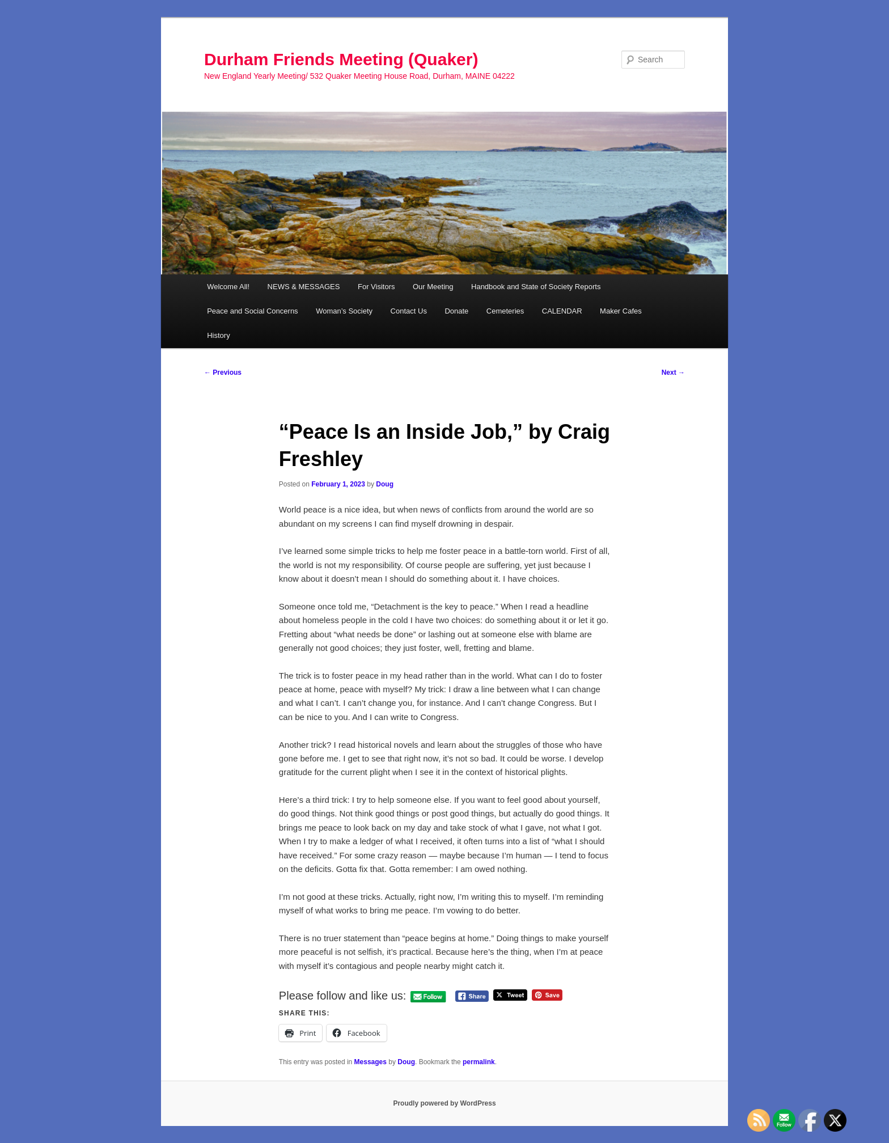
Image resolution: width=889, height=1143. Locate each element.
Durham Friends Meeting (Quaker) (341, 59)
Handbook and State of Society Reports (535, 286)
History (218, 335)
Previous (223, 372)
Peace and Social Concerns (252, 311)
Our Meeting (433, 286)
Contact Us (409, 311)
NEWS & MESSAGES (304, 286)
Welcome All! (228, 286)
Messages (370, 1062)
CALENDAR (562, 311)
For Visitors (376, 286)
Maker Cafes (621, 311)
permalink (479, 1062)
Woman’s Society (344, 311)
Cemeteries (505, 311)
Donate (456, 311)
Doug (384, 484)
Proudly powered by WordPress (444, 1103)
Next (673, 372)
